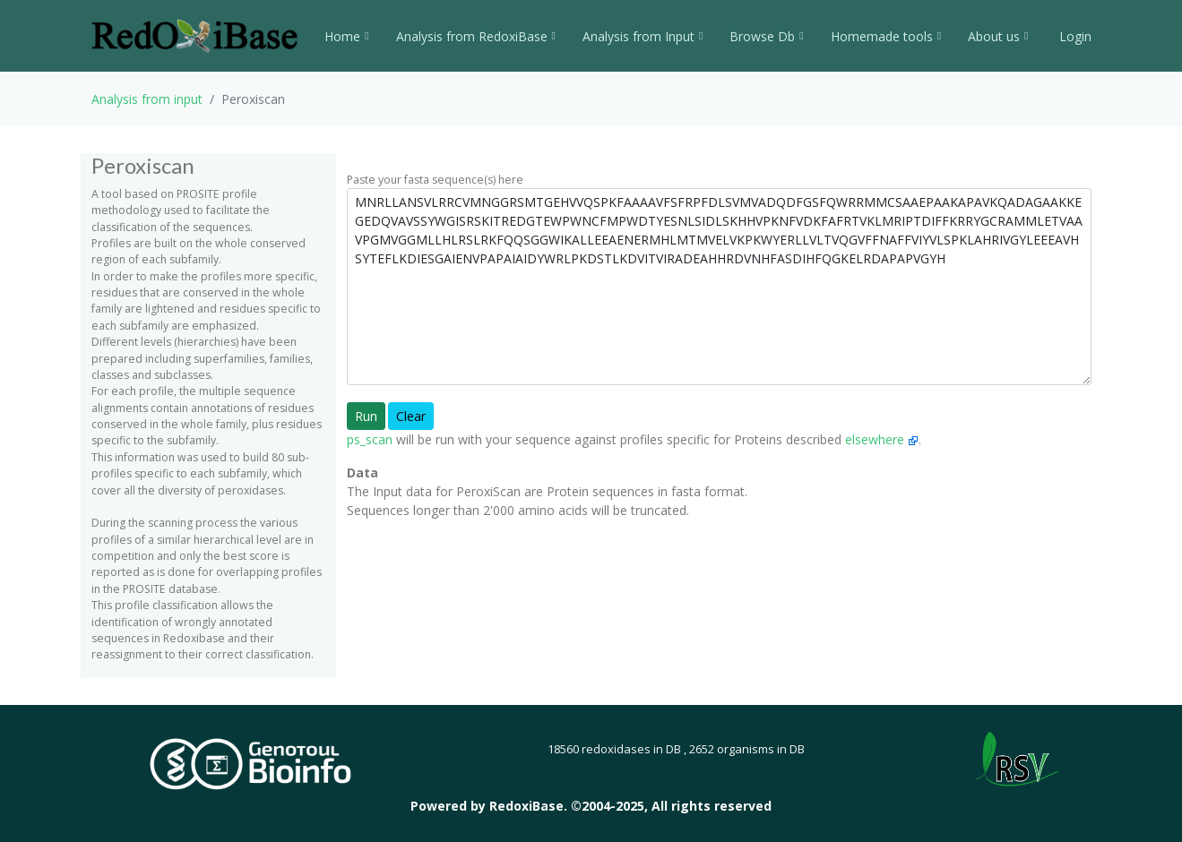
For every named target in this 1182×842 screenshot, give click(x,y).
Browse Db (766, 36)
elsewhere (882, 439)
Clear (411, 416)
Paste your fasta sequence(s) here (435, 179)
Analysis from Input (642, 36)
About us (998, 36)
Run (366, 416)
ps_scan (370, 439)
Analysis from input (147, 98)
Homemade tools (886, 36)
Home (346, 36)
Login (1073, 36)
